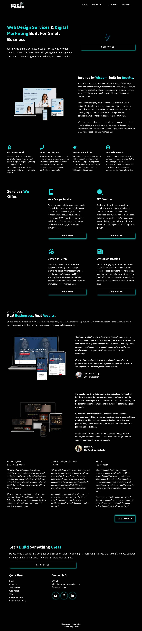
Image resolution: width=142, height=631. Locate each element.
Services (113, 5)
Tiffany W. (88, 446)
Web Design (14, 590)
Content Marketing (17, 600)
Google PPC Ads (16, 597)
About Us (99, 4)
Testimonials (14, 587)
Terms (76, 627)
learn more (67, 235)
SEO (11, 594)
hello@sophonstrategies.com (67, 584)
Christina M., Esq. (91, 373)
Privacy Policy (68, 627)
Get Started (107, 46)
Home (85, 5)
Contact (126, 5)
